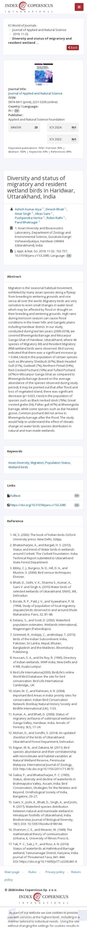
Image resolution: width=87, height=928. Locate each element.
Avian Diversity (18, 463)
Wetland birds (18, 467)
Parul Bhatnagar (26, 222)
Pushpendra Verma (28, 218)
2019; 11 (20, 34)
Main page (12, 872)
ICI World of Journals (22, 25)
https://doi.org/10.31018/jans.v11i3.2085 (38, 505)
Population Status (57, 463)
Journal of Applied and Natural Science (39, 30)
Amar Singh (23, 214)
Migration (37, 463)
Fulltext (15, 496)
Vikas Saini (42, 214)
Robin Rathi (55, 218)
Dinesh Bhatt (55, 209)
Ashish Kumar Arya (28, 209)
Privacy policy (54, 872)
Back (72, 47)
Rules (32, 872)
